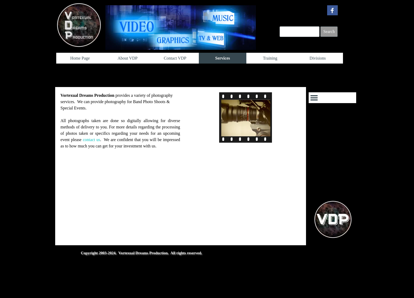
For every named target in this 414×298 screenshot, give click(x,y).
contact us (91, 139)
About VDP (127, 58)
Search (329, 31)
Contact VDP (175, 58)
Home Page (80, 58)
